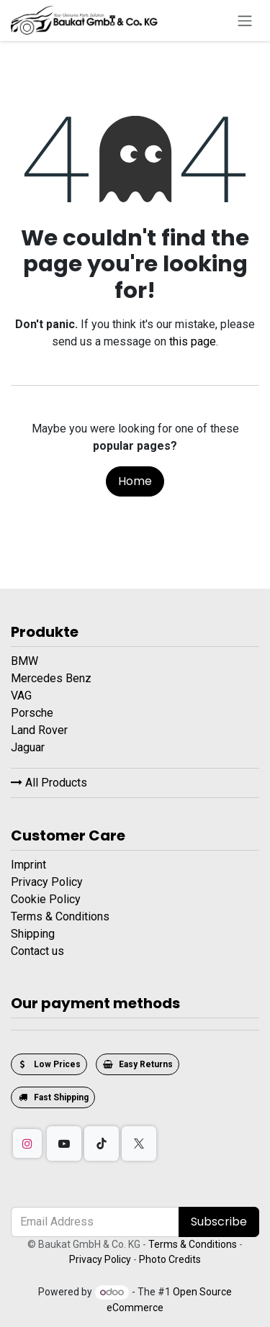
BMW (26, 661)
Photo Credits (170, 1259)
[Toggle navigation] (244, 20)
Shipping (33, 934)
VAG (23, 695)
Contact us (37, 951)
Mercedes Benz (52, 678)
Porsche (33, 713)
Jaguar (29, 747)
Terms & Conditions (60, 916)
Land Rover (41, 730)
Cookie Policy (46, 899)
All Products (49, 782)
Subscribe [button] (219, 1221)
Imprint (28, 864)
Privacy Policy (47, 882)
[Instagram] (27, 1143)
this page (192, 341)
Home (135, 481)
